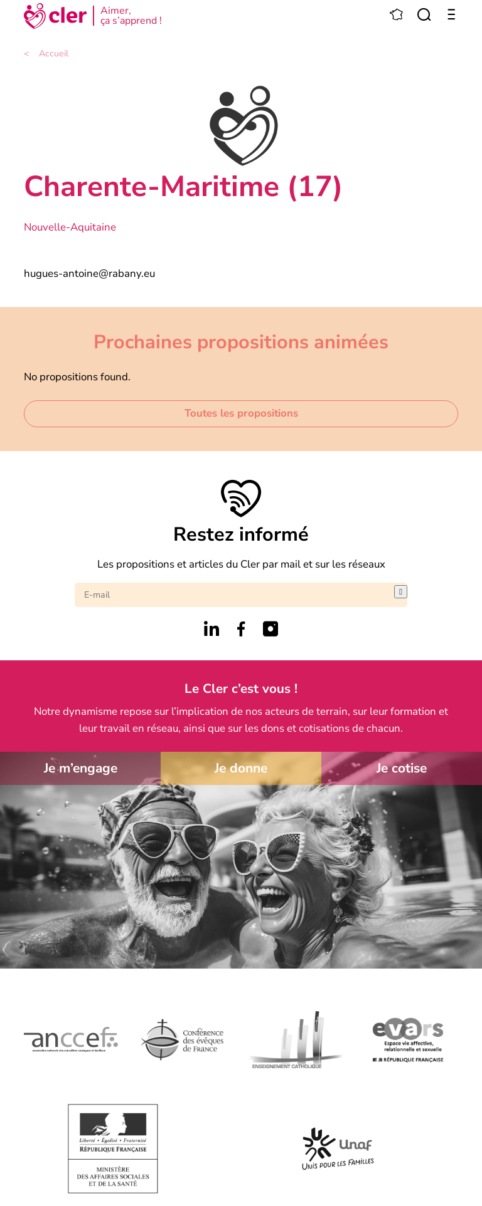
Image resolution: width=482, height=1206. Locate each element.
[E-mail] (234, 595)
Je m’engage (80, 768)
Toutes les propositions (241, 413)
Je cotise (402, 768)
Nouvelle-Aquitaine (70, 227)
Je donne (241, 768)
